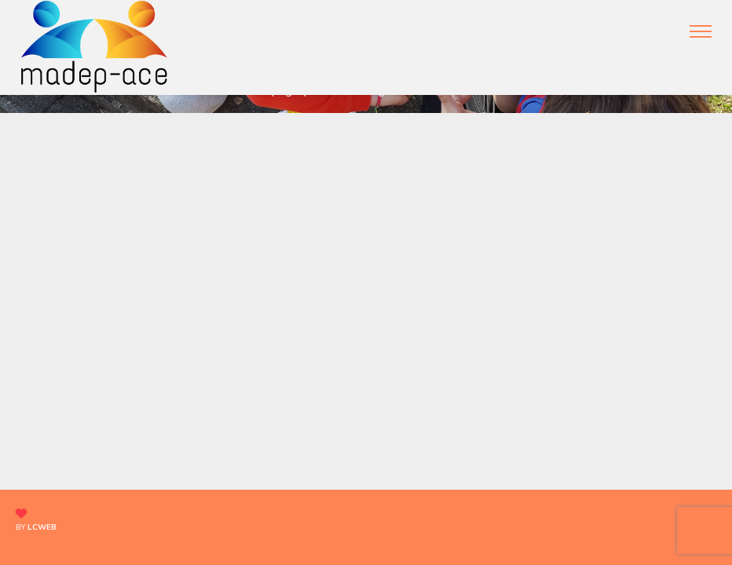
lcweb (42, 527)
